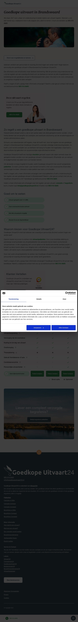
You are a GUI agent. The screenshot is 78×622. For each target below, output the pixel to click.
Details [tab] (39, 299)
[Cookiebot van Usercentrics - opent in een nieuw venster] (67, 293)
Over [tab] (64, 299)
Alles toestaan (63, 327)
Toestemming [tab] (14, 299)
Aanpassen (39, 327)
